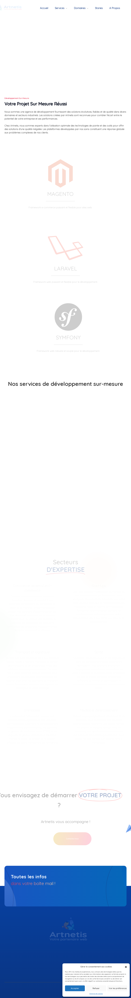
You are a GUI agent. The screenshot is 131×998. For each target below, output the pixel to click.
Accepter (75, 988)
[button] (126, 966)
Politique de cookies (96, 994)
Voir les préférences (118, 988)
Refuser (96, 988)
